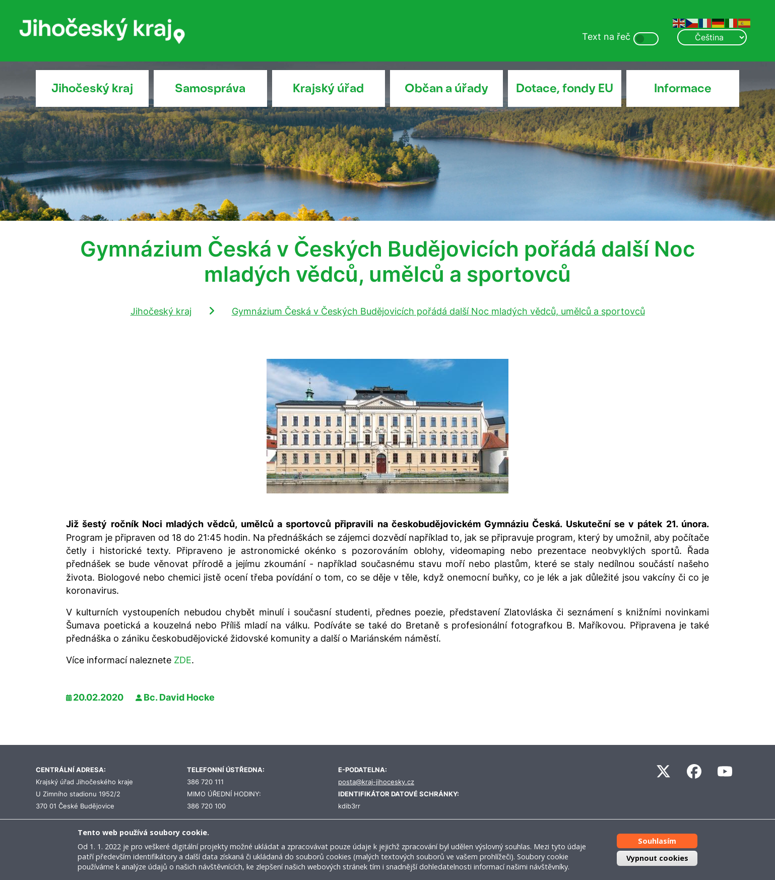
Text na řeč (606, 36)
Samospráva (210, 88)
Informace (683, 88)
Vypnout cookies (657, 858)
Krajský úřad (328, 88)
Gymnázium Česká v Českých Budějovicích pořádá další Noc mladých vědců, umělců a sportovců (438, 311)
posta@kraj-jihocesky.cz (376, 782)
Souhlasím (657, 841)
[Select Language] (712, 37)
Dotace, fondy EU (564, 88)
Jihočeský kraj (92, 88)
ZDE (182, 660)
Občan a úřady (446, 88)
